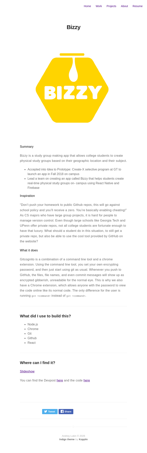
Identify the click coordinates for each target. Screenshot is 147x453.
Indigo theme (67, 439)
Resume (138, 6)
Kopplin (83, 439)
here (60, 380)
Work (99, 6)
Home (87, 6)
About (124, 6)
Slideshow (27, 371)
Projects (111, 6)
